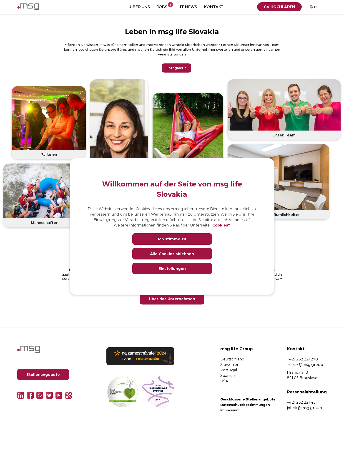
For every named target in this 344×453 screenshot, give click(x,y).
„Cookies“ (220, 225)
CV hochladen (279, 6)
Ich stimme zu (172, 239)
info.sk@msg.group (305, 364)
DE (314, 7)
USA (224, 380)
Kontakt (213, 6)
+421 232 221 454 (302, 402)
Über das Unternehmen (172, 298)
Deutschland (232, 359)
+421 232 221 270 (302, 359)
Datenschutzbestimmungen (245, 405)
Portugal (228, 369)
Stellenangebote (43, 374)
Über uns (140, 6)
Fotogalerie (176, 68)
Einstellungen (172, 268)
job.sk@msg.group (304, 407)
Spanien (227, 375)
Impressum (229, 410)
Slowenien (229, 364)
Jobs (165, 5)
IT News (188, 6)
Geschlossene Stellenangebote (248, 399)
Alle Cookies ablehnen (172, 253)
